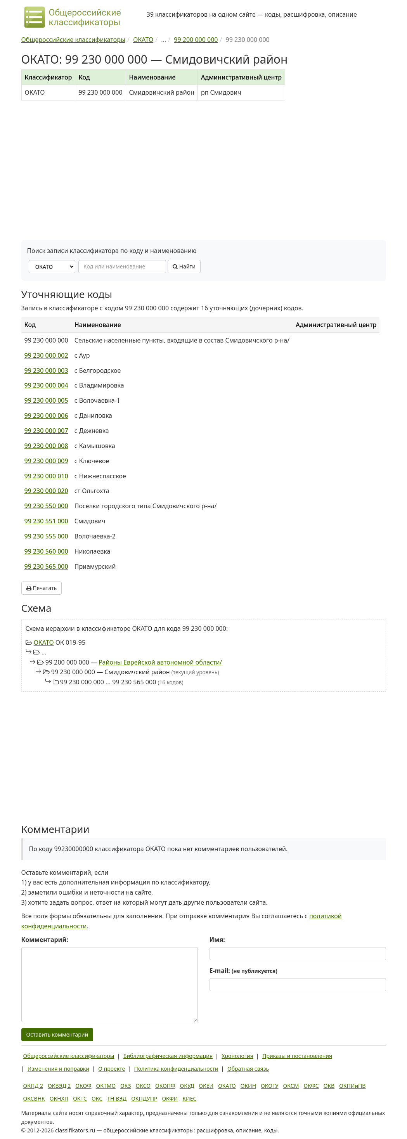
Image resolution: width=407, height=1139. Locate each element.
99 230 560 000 (46, 551)
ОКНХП (59, 1098)
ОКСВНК (34, 1098)
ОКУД (187, 1085)
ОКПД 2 (33, 1085)
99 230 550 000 (46, 506)
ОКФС (311, 1085)
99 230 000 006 (46, 415)
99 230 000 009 (46, 461)
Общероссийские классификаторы (68, 1055)
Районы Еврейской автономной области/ (160, 662)
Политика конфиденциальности (176, 1068)
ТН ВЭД (116, 1098)
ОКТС (80, 1098)
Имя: (217, 939)
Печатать (41, 588)
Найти (184, 266)
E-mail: (243, 970)
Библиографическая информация (168, 1055)
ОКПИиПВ (352, 1085)
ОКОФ (83, 1085)
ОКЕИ (206, 1085)
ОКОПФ (165, 1085)
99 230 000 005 (46, 400)
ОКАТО (44, 642)
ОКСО (143, 1085)
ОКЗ (125, 1085)
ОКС (97, 1098)
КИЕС (189, 1098)
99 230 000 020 (46, 490)
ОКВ (329, 1085)
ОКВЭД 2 (59, 1085)
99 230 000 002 (46, 355)
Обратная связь (248, 1068)
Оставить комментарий (57, 1034)
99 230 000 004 (46, 385)
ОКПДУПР (144, 1098)
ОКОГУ (270, 1085)
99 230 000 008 (46, 445)
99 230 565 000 (46, 566)
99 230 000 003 (46, 370)
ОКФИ (170, 1098)
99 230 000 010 (46, 476)
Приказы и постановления (297, 1055)
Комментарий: (44, 939)
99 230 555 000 (46, 536)
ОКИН (248, 1085)
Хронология (237, 1055)
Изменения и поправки (58, 1068)
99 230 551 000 (46, 521)
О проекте (111, 1068)
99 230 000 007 (46, 430)
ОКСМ (291, 1085)
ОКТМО (106, 1085)
